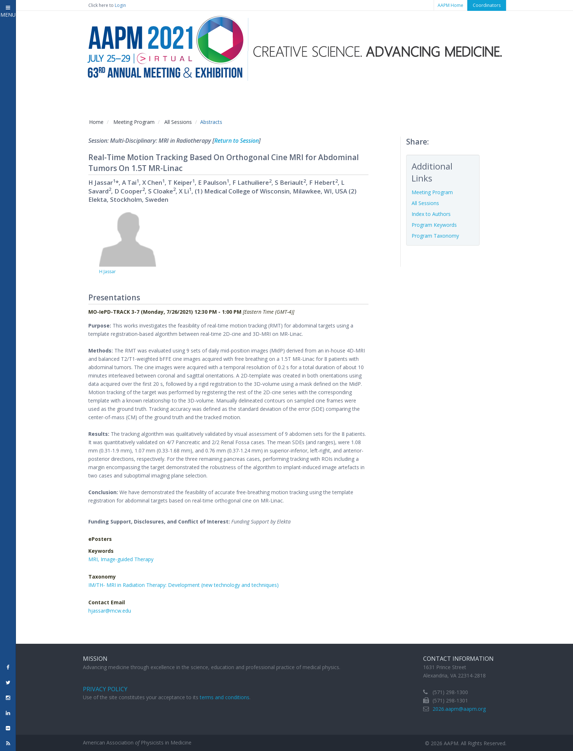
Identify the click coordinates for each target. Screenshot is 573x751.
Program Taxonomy (435, 235)
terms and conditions (224, 697)
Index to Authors (431, 213)
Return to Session (236, 141)
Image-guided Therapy (127, 559)
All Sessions (178, 121)
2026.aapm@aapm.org (459, 708)
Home (96, 121)
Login (120, 5)
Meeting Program (134, 121)
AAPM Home (450, 5)
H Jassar (107, 271)
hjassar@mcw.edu (109, 610)
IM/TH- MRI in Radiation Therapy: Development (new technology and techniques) (183, 584)
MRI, (94, 559)
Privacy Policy (105, 689)
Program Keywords (434, 224)
